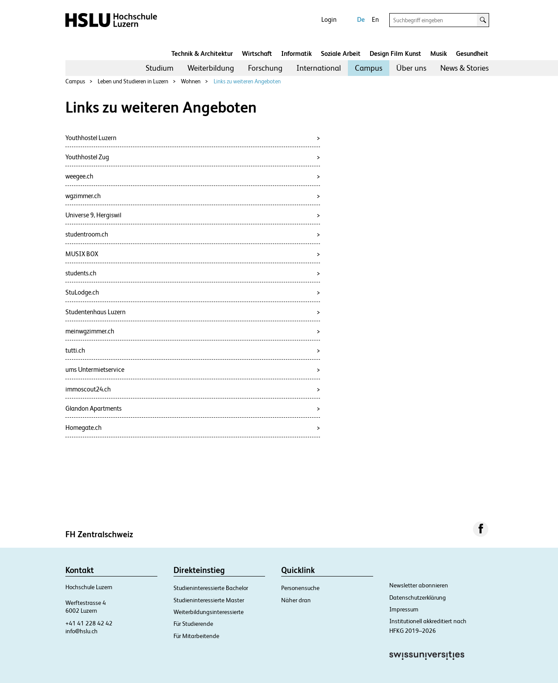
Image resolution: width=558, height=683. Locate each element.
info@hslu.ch (81, 631)
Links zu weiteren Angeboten (247, 81)
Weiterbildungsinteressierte (209, 611)
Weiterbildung (210, 67)
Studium (160, 67)
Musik (438, 53)
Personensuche (300, 587)
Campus (368, 67)
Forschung (265, 67)
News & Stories (464, 67)
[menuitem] (159, 68)
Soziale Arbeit (341, 53)
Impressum (403, 609)
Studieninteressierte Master (209, 600)
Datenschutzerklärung (417, 597)
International (318, 67)
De (361, 19)
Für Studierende (193, 623)
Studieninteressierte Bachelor (211, 587)
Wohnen (191, 81)
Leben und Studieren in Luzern (133, 81)
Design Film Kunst (395, 53)
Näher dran (296, 600)
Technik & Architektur (202, 53)
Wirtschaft (257, 53)
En (375, 19)
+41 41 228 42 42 (88, 623)
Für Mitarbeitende (196, 635)
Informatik (296, 53)
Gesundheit (472, 53)
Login (329, 19)
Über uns (411, 67)
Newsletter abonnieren (418, 585)
